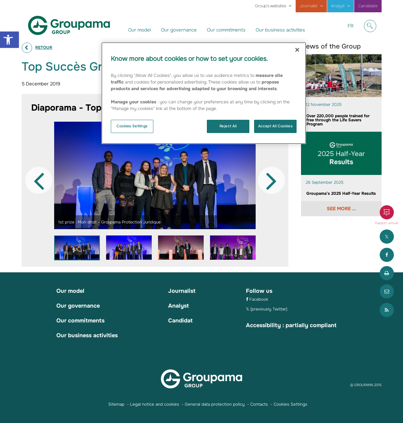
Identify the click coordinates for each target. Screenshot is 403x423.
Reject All (228, 126)
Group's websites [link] (270, 6)
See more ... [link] (341, 209)
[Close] (297, 50)
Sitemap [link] (116, 404)
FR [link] (353, 30)
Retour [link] (43, 47)
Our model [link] (139, 30)
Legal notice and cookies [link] (154, 404)
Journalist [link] (309, 6)
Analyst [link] (338, 6)
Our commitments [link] (226, 30)
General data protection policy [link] (215, 404)
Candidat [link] (180, 320)
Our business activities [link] (280, 30)
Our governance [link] (179, 30)
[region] (203, 93)
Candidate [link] (367, 6)
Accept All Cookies (275, 126)
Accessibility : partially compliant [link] (291, 325)
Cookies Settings (132, 126)
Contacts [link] (259, 404)
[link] (9, 40)
